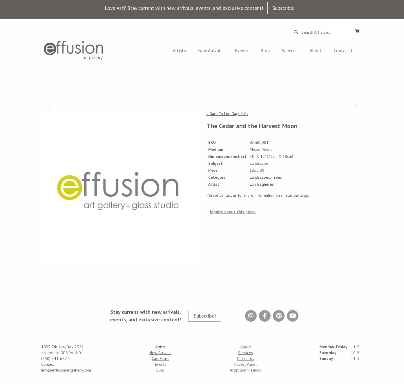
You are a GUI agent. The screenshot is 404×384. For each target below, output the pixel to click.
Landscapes (260, 177)
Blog (265, 50)
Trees (277, 177)
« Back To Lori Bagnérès (227, 113)
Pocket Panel (245, 364)
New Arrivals (210, 50)
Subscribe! (283, 8)
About (316, 50)
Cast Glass (160, 358)
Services (290, 50)
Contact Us (345, 50)
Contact (47, 364)
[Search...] (325, 32)
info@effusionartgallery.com (66, 370)
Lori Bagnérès (262, 184)
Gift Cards (245, 358)
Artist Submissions (245, 370)
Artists (179, 50)
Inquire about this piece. (233, 211)
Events (241, 50)
